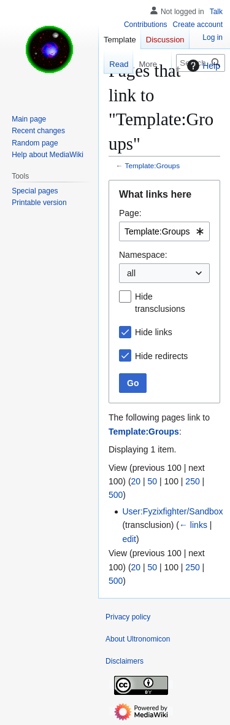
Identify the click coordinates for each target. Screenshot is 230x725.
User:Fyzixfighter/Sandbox (172, 511)
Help (202, 66)
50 (153, 481)
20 (136, 481)
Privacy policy (127, 617)
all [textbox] (131, 273)
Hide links (153, 332)
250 (192, 481)
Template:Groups (152, 165)
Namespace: (143, 255)
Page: (130, 213)
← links (193, 525)
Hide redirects (161, 356)
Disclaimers (124, 661)
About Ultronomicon (137, 639)
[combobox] (164, 231)
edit (129, 539)
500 (116, 495)
